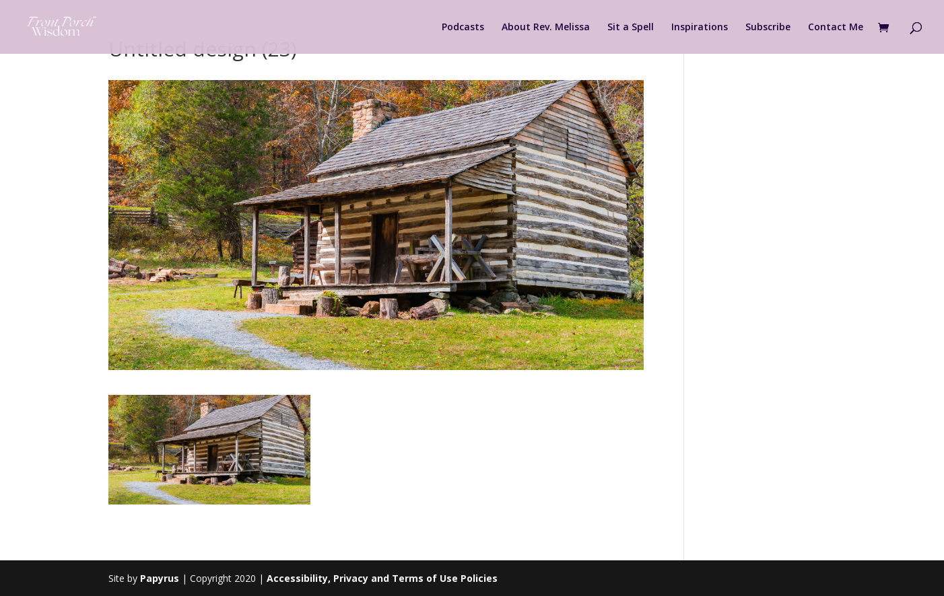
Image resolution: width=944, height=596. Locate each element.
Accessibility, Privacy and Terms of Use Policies (382, 578)
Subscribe (767, 27)
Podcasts (463, 27)
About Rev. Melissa (546, 27)
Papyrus (159, 578)
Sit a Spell (630, 27)
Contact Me (835, 27)
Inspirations (699, 27)
